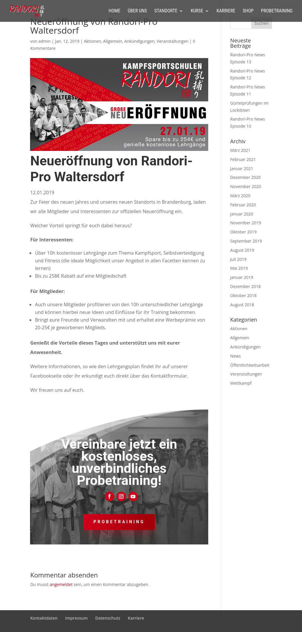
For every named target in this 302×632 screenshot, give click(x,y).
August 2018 (242, 304)
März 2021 (240, 150)
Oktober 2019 (243, 232)
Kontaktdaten (44, 618)
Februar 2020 (243, 205)
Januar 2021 (241, 168)
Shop (248, 11)
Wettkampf (241, 383)
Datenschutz (107, 618)
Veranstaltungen (172, 41)
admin (44, 41)
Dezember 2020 (245, 177)
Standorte (165, 11)
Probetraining (277, 11)
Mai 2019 (239, 268)
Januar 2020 (241, 214)
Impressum (76, 618)
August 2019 (242, 250)
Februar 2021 (243, 159)
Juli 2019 (238, 259)
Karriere (225, 11)
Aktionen (92, 41)
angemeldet (61, 584)
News (235, 356)
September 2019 (246, 241)
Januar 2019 (241, 277)
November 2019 (245, 223)
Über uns (137, 11)
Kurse (197, 11)
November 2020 (245, 186)
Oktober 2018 (243, 295)
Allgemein (112, 41)
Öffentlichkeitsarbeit (250, 365)
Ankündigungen (139, 41)
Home (114, 11)
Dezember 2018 (245, 286)
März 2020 (240, 195)
